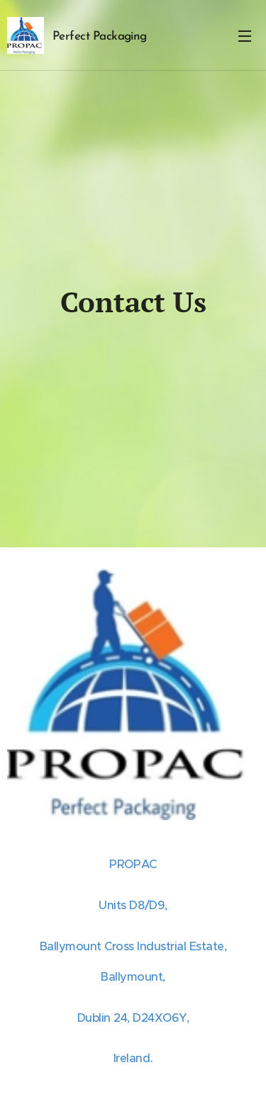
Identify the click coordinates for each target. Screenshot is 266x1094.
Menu (244, 36)
